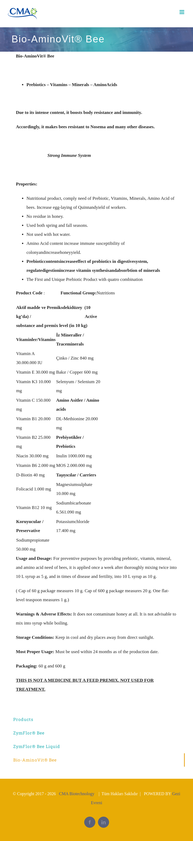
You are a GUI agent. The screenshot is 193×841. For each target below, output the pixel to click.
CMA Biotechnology (77, 793)
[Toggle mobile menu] (182, 12)
